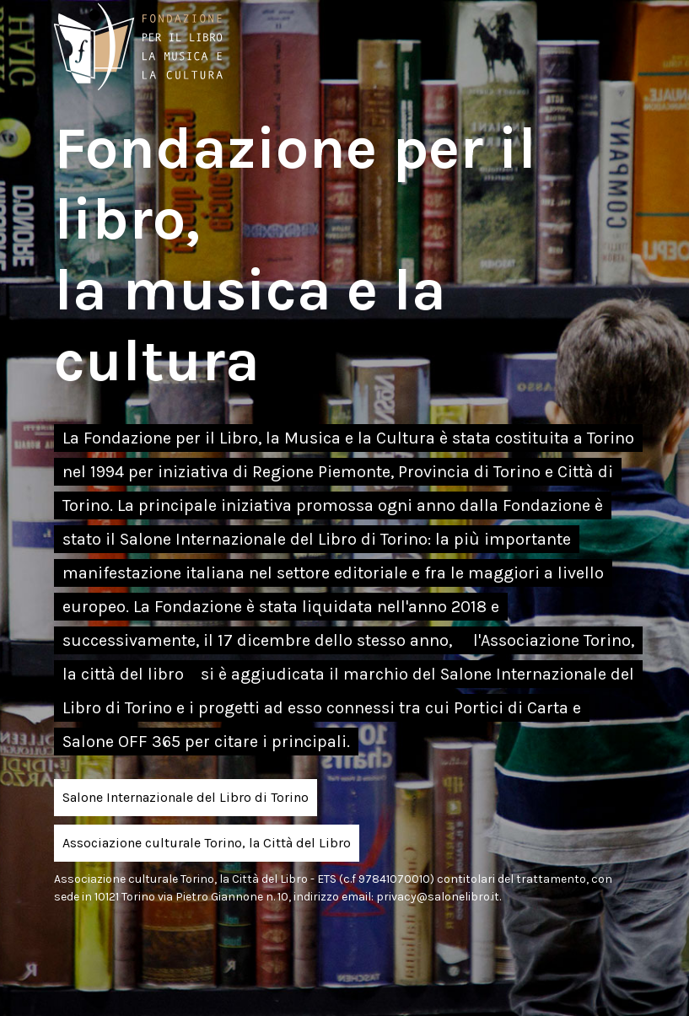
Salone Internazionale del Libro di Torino (185, 797)
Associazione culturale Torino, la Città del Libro (206, 843)
